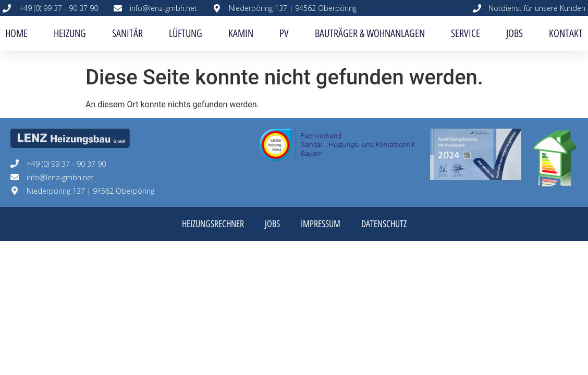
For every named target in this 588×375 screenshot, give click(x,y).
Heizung (70, 33)
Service (465, 33)
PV (284, 33)
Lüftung (185, 33)
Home (16, 33)
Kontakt (566, 33)
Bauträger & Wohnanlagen (370, 33)
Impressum (320, 224)
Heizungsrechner (213, 224)
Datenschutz (384, 224)
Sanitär (127, 33)
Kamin (240, 33)
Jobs (514, 33)
